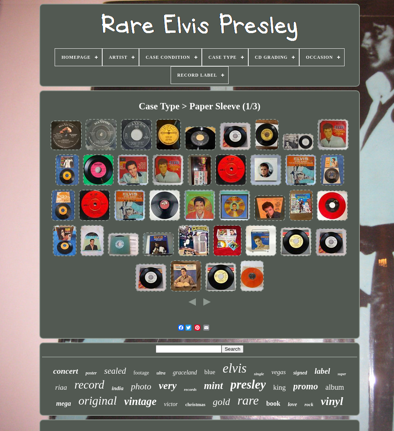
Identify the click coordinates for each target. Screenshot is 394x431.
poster (91, 373)
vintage (140, 401)
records (190, 389)
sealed (115, 371)
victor (171, 404)
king (279, 387)
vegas (278, 372)
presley (248, 384)
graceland (185, 372)
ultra (160, 373)
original (97, 400)
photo (141, 386)
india (118, 388)
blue (209, 372)
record (89, 384)
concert (65, 371)
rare (248, 400)
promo (305, 386)
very (168, 385)
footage (141, 373)
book (273, 403)
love (292, 404)
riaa (61, 387)
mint (213, 385)
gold (221, 401)
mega (63, 403)
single (259, 374)
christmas (195, 404)
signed (300, 373)
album (335, 387)
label (322, 371)
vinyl (332, 401)
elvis (234, 368)
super (342, 374)
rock (308, 404)
